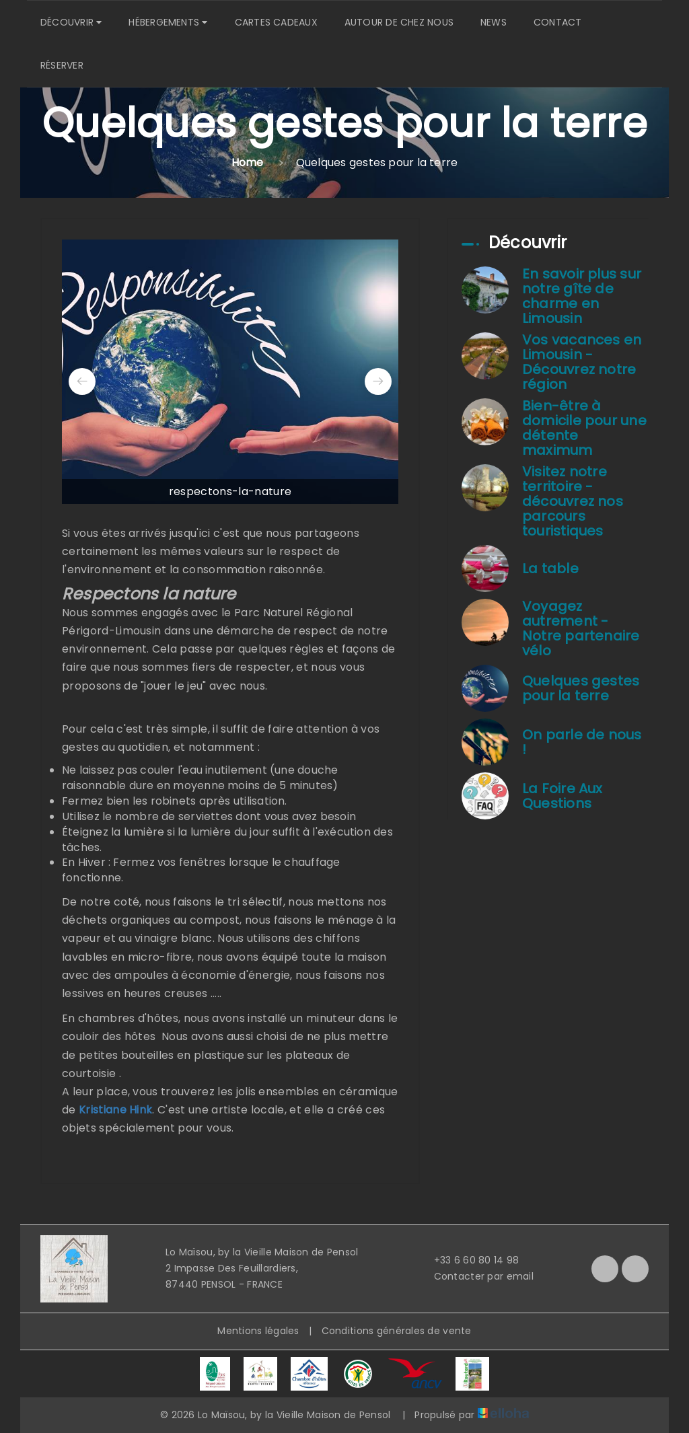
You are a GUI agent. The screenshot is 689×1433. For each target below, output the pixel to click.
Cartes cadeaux (276, 22)
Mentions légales (258, 1330)
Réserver (61, 65)
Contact (558, 22)
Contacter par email (476, 1276)
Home (247, 162)
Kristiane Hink (115, 1109)
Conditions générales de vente (397, 1330)
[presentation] (82, 381)
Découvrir (71, 22)
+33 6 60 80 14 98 (469, 1260)
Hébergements (168, 22)
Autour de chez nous (399, 22)
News (493, 22)
